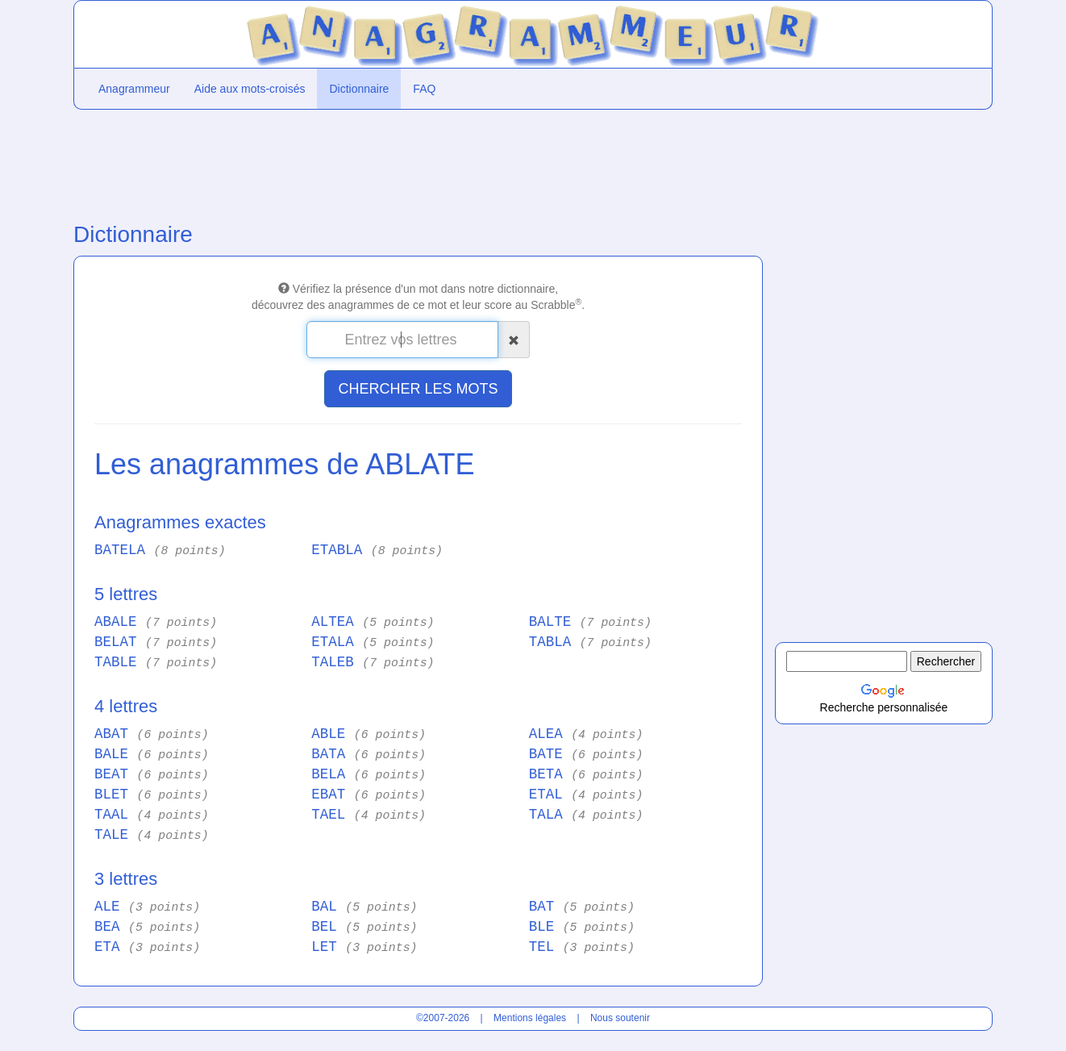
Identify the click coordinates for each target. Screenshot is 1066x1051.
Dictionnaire (359, 88)
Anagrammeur (134, 88)
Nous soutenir (620, 1018)
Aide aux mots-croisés (250, 88)
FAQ (424, 88)
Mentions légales (529, 1018)
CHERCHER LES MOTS (418, 389)
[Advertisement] (418, 162)
